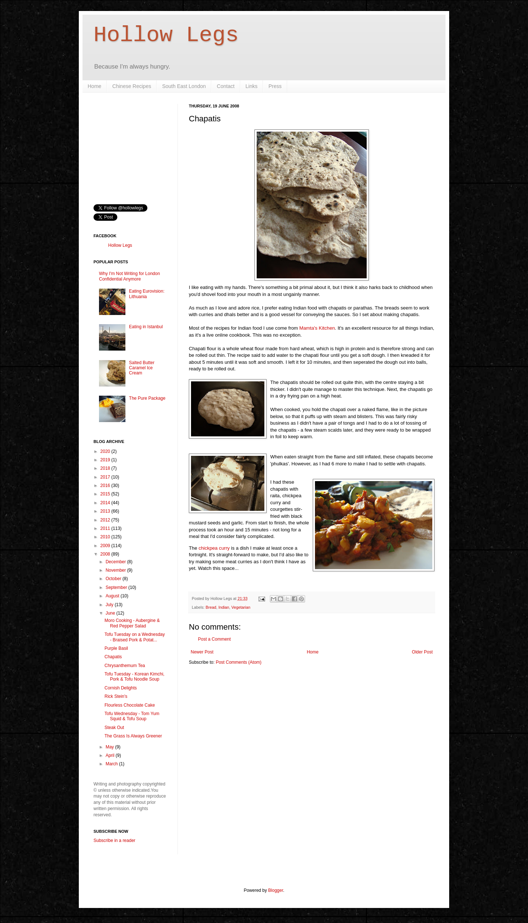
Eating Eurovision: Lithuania (147, 294)
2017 (105, 477)
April (110, 755)
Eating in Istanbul (146, 326)
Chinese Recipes (131, 86)
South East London (184, 86)
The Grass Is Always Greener (133, 736)
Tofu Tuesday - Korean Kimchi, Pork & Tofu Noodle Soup (134, 676)
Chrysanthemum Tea (124, 665)
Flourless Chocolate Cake (129, 705)
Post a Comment (214, 639)
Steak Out (114, 727)
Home (94, 86)
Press (275, 86)
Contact (225, 86)
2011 (105, 528)
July (110, 604)
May (110, 747)
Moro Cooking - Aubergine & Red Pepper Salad (132, 623)
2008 (105, 554)
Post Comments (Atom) (238, 662)
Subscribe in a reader (114, 840)
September (117, 587)
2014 (105, 502)
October (114, 578)
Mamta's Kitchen (317, 328)
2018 (105, 468)
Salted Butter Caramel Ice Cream (141, 368)
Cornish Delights (120, 688)
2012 (105, 520)
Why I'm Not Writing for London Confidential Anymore (129, 276)
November (116, 570)
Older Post (422, 652)
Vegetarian (240, 607)
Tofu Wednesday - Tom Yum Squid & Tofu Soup (131, 716)
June (111, 613)
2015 (105, 494)
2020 (105, 451)
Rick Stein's (115, 696)
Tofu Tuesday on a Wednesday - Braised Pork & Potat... (134, 637)
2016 (105, 485)
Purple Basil (116, 648)
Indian (224, 607)
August (113, 595)
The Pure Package (147, 398)
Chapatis (113, 656)
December (116, 561)
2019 (105, 459)
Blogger (275, 890)
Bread (211, 607)
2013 (105, 511)
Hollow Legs (166, 35)
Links (252, 86)
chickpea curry (214, 548)
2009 (105, 545)
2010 (105, 536)
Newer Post (202, 652)
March (112, 763)
